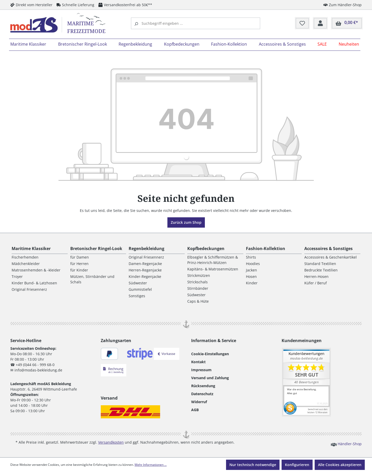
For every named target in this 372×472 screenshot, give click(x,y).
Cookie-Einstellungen (210, 353)
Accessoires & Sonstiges (328, 248)
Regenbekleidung (146, 248)
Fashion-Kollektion (265, 248)
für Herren (79, 263)
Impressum (201, 369)
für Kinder (79, 270)
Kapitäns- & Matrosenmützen (212, 269)
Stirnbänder (197, 288)
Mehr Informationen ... (151, 464)
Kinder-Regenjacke (145, 276)
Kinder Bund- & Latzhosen (34, 282)
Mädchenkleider (26, 263)
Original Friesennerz (29, 289)
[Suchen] (137, 23)
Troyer (17, 276)
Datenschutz (202, 393)
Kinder (252, 282)
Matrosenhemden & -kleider (36, 270)
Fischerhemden (25, 257)
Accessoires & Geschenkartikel (330, 257)
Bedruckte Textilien (321, 270)
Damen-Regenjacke (145, 263)
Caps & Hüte (198, 301)
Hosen (251, 276)
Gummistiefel (140, 289)
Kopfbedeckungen (205, 248)
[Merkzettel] (302, 23)
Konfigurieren (297, 464)
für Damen (79, 257)
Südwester (138, 282)
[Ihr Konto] (320, 23)
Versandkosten (111, 442)
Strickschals (197, 281)
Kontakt (198, 361)
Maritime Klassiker (31, 248)
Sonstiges (137, 295)
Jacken (251, 270)
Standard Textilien (320, 263)
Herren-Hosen (316, 276)
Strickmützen (198, 275)
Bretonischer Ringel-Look (96, 248)
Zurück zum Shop (186, 222)
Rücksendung (203, 385)
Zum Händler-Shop (342, 4)
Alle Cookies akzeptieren (339, 464)
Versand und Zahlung (210, 377)
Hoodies (253, 263)
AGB (195, 409)
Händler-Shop (346, 443)
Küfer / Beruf (315, 282)
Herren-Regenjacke (145, 270)
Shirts (251, 257)
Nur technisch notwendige (252, 464)
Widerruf (199, 401)
